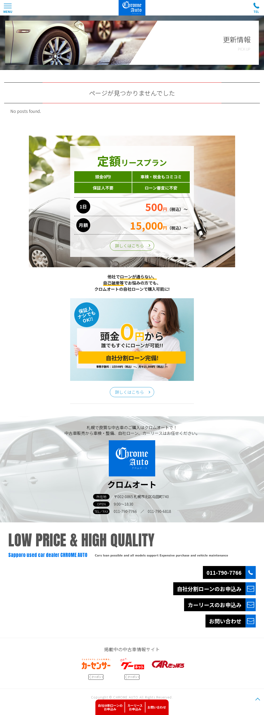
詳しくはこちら (129, 245)
